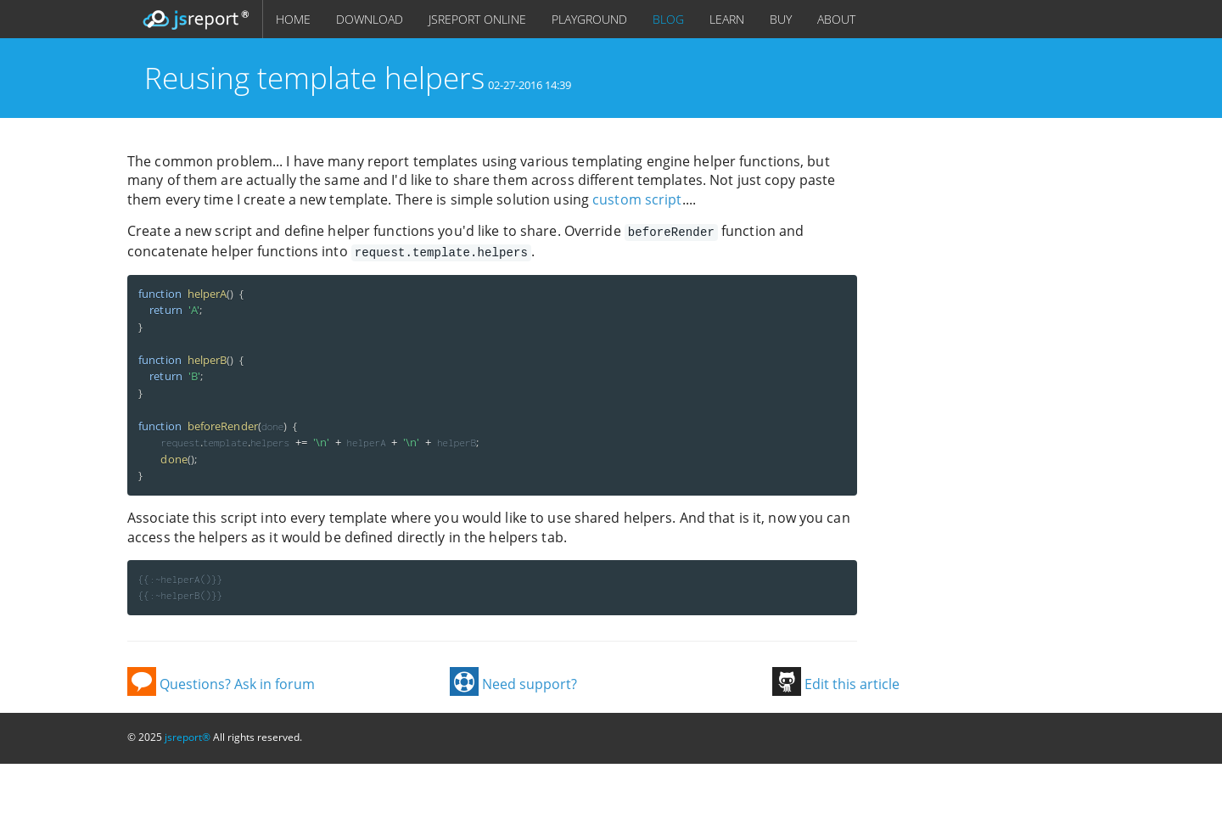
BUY (781, 19)
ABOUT (836, 19)
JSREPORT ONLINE (477, 19)
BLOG (668, 19)
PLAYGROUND (589, 19)
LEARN (726, 19)
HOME (293, 19)
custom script (636, 199)
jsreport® (187, 735)
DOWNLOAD (369, 19)
